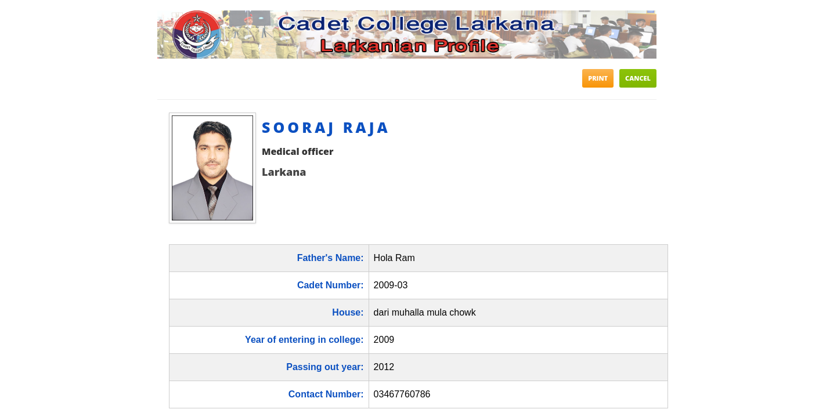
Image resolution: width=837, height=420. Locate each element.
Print (598, 78)
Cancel (638, 78)
